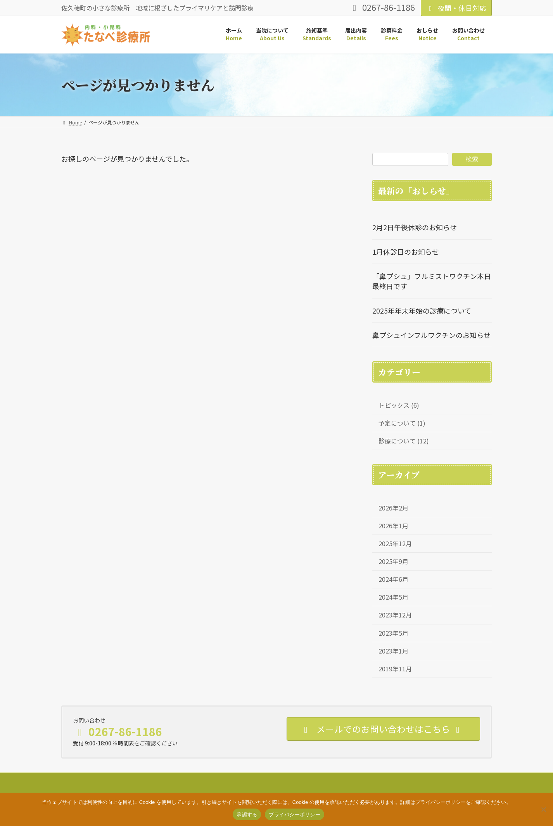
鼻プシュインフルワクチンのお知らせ (431, 335)
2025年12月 (395, 543)
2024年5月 (393, 597)
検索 (472, 158)
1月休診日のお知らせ (405, 252)
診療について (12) (403, 440)
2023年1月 (393, 650)
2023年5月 (393, 632)
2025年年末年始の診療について (421, 310)
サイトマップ (83, 779)
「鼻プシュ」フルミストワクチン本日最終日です (431, 281)
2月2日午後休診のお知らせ (414, 227)
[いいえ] (543, 809)
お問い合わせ (188, 779)
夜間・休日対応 (456, 8)
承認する (247, 814)
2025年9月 (393, 561)
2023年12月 (395, 614)
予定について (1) (401, 423)
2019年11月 (395, 668)
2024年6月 (393, 579)
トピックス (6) (398, 405)
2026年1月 (393, 525)
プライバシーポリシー (135, 779)
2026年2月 (393, 508)
